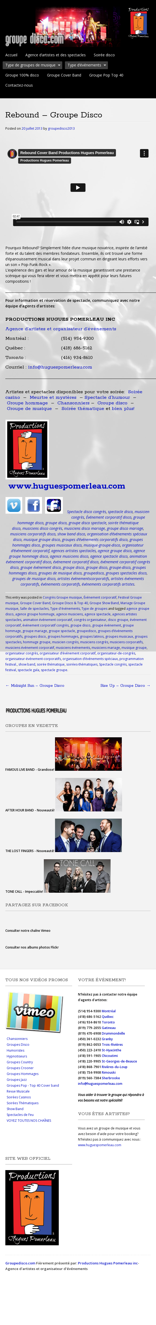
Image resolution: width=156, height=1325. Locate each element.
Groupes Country (20, 1062)
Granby (107, 1039)
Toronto (109, 1022)
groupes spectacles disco (126, 572)
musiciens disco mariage (84, 528)
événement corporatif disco (76, 561)
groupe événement (106, 625)
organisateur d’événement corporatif (68, 653)
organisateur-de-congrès (116, 653)
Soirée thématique (82, 409)
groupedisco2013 (61, 128)
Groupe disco (112, 403)
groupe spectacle (62, 631)
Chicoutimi (110, 1055)
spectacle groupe (54, 670)
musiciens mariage (106, 647)
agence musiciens (69, 614)
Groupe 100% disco (22, 75)
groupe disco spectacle (87, 522)
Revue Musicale (18, 1091)
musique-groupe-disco (102, 545)
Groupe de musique (29, 409)
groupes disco (35, 636)
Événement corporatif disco (108, 517)
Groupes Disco (18, 1044)
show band (26, 664)
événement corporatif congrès (45, 625)
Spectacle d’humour (107, 397)
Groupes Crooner (20, 1068)
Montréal (109, 1011)
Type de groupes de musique (32, 65)
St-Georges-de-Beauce (119, 1061)
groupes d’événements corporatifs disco (95, 539)
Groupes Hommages (22, 1074)
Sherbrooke (111, 1078)
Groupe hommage (27, 403)
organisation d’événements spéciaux (90, 659)
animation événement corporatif (47, 619)
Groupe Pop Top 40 (106, 75)
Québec (108, 1016)
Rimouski (109, 1072)
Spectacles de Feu (20, 1114)
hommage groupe (36, 642)
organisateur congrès (21, 653)
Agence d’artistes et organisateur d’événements (60, 329)
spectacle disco (120, 511)
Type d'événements (65, 608)
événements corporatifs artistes (108, 584)
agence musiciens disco (69, 556)
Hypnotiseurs (17, 1056)
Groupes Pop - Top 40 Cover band (33, 1085)
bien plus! (123, 409)
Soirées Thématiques (22, 1103)
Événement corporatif (100, 597)
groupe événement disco (41, 567)
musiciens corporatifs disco (33, 533)
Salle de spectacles (34, 608)
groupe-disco (120, 567)
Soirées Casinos (19, 1097)
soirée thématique (51, 664)
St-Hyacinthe (111, 1050)
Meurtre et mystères (53, 397)
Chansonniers (73, 403)
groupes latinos (92, 636)
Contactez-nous (19, 85)
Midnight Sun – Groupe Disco (34, 685)
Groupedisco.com (20, 1263)
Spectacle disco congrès (86, 511)
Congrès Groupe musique (62, 597)
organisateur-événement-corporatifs (33, 659)
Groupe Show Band (104, 603)
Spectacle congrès (113, 664)
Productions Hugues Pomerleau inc (108, 1263)
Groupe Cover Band (64, 75)
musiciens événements (73, 647)
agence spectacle (97, 614)
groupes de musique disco (60, 572)
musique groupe (134, 647)
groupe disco (56, 522)
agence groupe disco (115, 550)
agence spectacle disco (109, 556)
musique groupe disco (42, 539)
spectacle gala (28, 670)
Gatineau (109, 1028)
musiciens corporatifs (126, 642)
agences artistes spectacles (73, 550)
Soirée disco (104, 54)
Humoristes (15, 1050)
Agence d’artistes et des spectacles (55, 54)
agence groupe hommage (34, 614)
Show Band (15, 1109)
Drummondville (113, 1033)
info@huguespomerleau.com (60, 367)
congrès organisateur (90, 619)
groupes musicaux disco (62, 545)
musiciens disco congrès (42, 528)
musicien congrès (65, 642)
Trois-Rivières (112, 1044)
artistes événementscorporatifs (83, 578)
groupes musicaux (119, 636)
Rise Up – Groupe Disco (125, 685)
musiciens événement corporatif (29, 647)
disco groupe (118, 619)
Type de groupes (94, 608)
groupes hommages (63, 636)
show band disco (71, 533)
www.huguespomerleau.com (66, 486)
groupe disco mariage (125, 528)
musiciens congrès (94, 642)
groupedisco (94, 572)
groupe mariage (34, 631)
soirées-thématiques (82, 664)
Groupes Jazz (17, 1079)
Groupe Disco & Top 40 (70, 603)
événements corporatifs (60, 584)
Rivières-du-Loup (114, 1067)
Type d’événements (85, 65)
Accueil (11, 54)
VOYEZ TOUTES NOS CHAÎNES (29, 1120)
